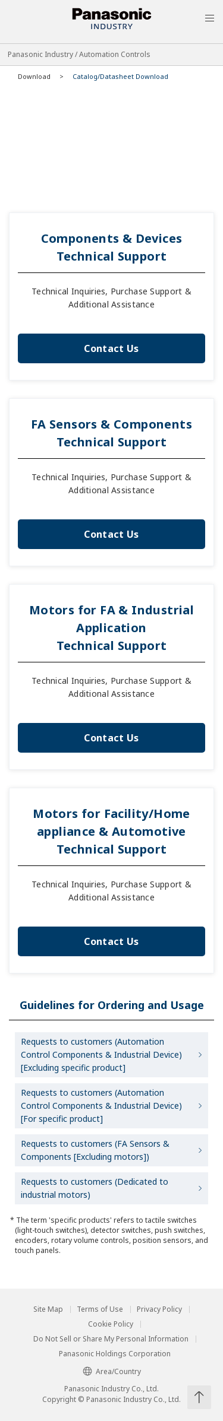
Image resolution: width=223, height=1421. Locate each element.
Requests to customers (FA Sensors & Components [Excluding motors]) (95, 1150)
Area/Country (112, 1371)
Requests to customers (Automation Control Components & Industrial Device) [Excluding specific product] (101, 1054)
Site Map (48, 1309)
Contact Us (111, 348)
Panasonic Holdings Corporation (115, 1353)
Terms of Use (100, 1309)
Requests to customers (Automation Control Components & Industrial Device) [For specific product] (101, 1105)
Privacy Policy (159, 1309)
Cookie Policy (110, 1324)
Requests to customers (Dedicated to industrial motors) (94, 1188)
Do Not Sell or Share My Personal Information (111, 1339)
